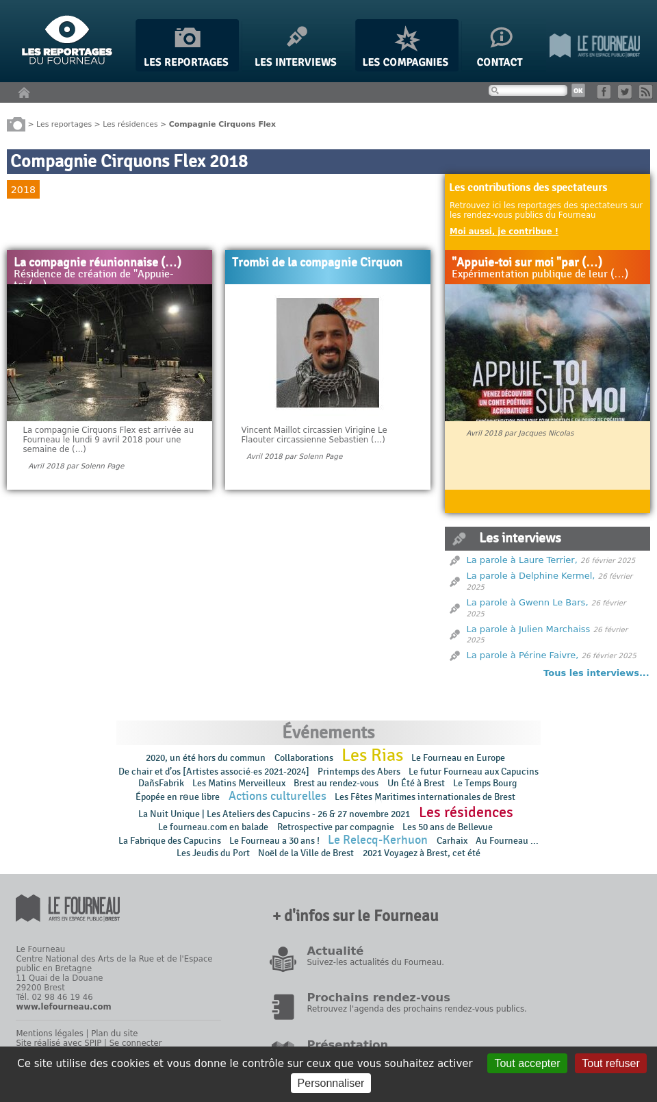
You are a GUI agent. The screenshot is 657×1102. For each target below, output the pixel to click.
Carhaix (452, 841)
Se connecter (136, 1043)
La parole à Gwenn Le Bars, (528, 602)
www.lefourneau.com (63, 1007)
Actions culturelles (277, 796)
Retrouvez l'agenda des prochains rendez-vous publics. (416, 1009)
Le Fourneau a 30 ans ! (274, 841)
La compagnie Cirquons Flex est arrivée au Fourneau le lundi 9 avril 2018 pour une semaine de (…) (108, 439)
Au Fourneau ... (507, 841)
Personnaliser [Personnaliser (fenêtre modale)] (331, 1083)
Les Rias (372, 755)
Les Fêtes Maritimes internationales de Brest (425, 797)
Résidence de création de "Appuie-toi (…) (94, 279)
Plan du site (114, 1033)
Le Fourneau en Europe (458, 758)
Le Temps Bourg (486, 783)
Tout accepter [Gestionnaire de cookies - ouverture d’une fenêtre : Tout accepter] (527, 1063)
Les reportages (64, 123)
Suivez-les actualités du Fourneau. (375, 962)
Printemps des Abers (359, 771)
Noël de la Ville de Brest (306, 853)
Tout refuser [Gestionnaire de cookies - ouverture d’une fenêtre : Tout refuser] (610, 1063)
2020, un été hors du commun (206, 758)
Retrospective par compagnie (335, 827)
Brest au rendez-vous (336, 783)
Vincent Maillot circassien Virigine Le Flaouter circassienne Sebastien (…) (314, 434)
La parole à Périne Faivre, (523, 655)
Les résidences (130, 123)
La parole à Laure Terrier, (522, 560)
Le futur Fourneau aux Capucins (474, 771)
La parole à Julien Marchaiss (529, 629)
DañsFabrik (161, 783)
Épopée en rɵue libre (178, 797)
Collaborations (303, 758)
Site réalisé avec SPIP (58, 1043)
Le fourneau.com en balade (213, 827)
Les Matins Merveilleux (238, 783)
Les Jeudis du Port (213, 853)
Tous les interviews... (596, 673)
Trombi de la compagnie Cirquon (317, 263)
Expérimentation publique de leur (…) (540, 274)
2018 (23, 189)
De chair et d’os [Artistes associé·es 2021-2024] (213, 771)
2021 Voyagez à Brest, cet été (421, 853)
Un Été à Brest (416, 783)
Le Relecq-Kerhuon (378, 840)
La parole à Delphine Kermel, (531, 576)
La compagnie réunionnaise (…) (97, 263)
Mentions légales (49, 1033)
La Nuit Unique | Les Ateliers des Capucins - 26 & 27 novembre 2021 (274, 814)
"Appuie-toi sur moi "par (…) (527, 263)
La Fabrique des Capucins (169, 841)
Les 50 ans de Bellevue (447, 827)
